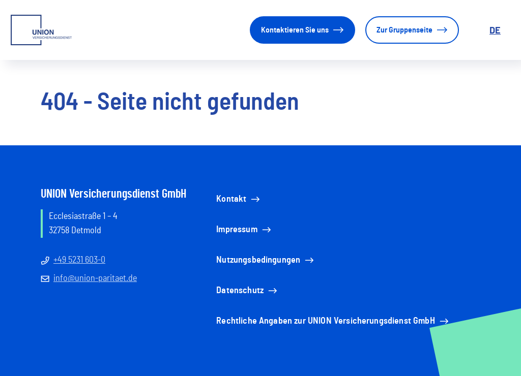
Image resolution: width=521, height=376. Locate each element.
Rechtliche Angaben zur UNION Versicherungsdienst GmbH (333, 321)
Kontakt (239, 199)
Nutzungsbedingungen (265, 260)
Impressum (244, 229)
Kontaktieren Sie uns (302, 30)
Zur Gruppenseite (412, 30)
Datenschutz (247, 290)
